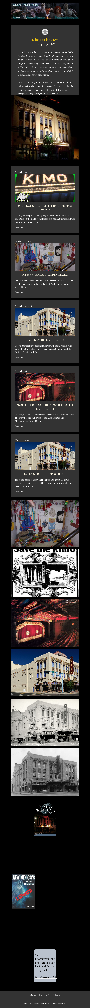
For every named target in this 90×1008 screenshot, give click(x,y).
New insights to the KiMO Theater (45, 473)
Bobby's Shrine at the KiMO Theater (45, 274)
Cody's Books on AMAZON (46, 977)
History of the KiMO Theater (45, 339)
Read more (20, 227)
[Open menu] (45, 22)
